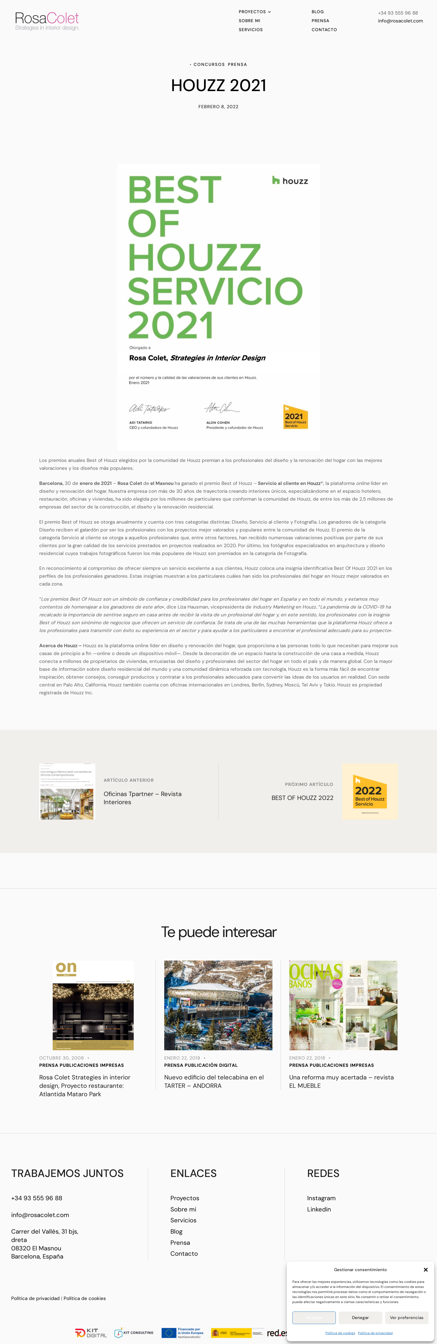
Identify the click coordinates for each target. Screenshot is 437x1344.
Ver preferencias (407, 1317)
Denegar (360, 1317)
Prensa (180, 1243)
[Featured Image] (93, 1005)
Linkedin (319, 1209)
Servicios (183, 1220)
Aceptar (314, 1317)
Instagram (321, 1198)
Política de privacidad (375, 1333)
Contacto (184, 1254)
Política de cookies (340, 1333)
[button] (426, 1270)
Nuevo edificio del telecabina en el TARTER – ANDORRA (214, 1081)
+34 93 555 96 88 (36, 1198)
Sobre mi (183, 1209)
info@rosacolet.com (400, 21)
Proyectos (184, 1198)
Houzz (314, 483)
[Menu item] (255, 12)
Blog (176, 1231)
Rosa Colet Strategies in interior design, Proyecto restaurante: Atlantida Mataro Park (84, 1085)
